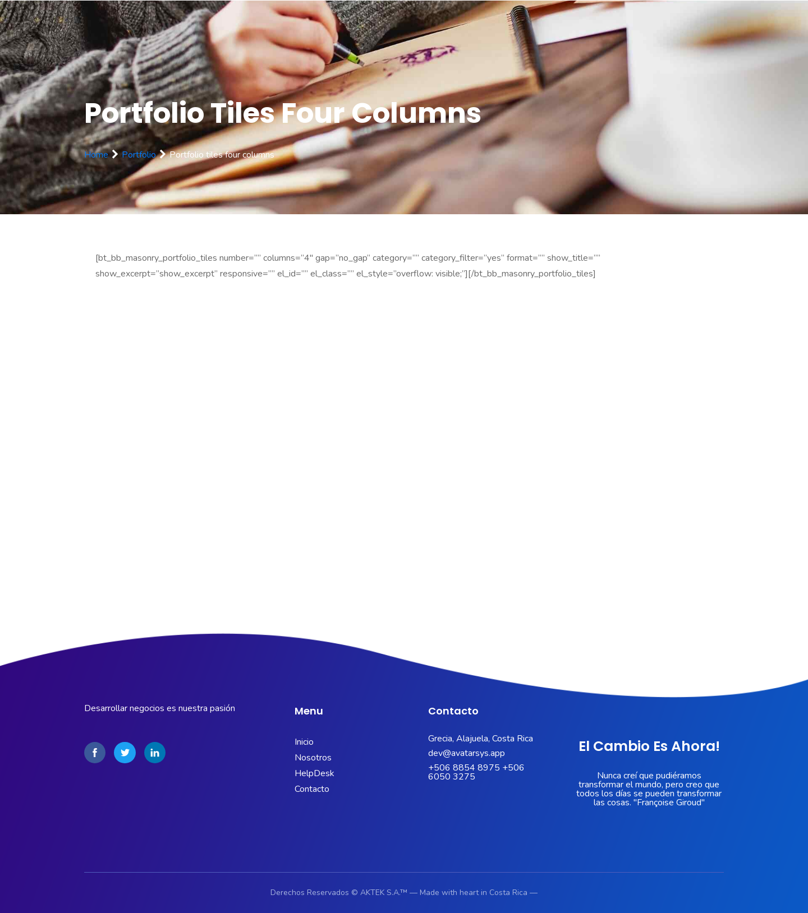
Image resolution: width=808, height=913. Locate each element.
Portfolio (139, 155)
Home (96, 155)
